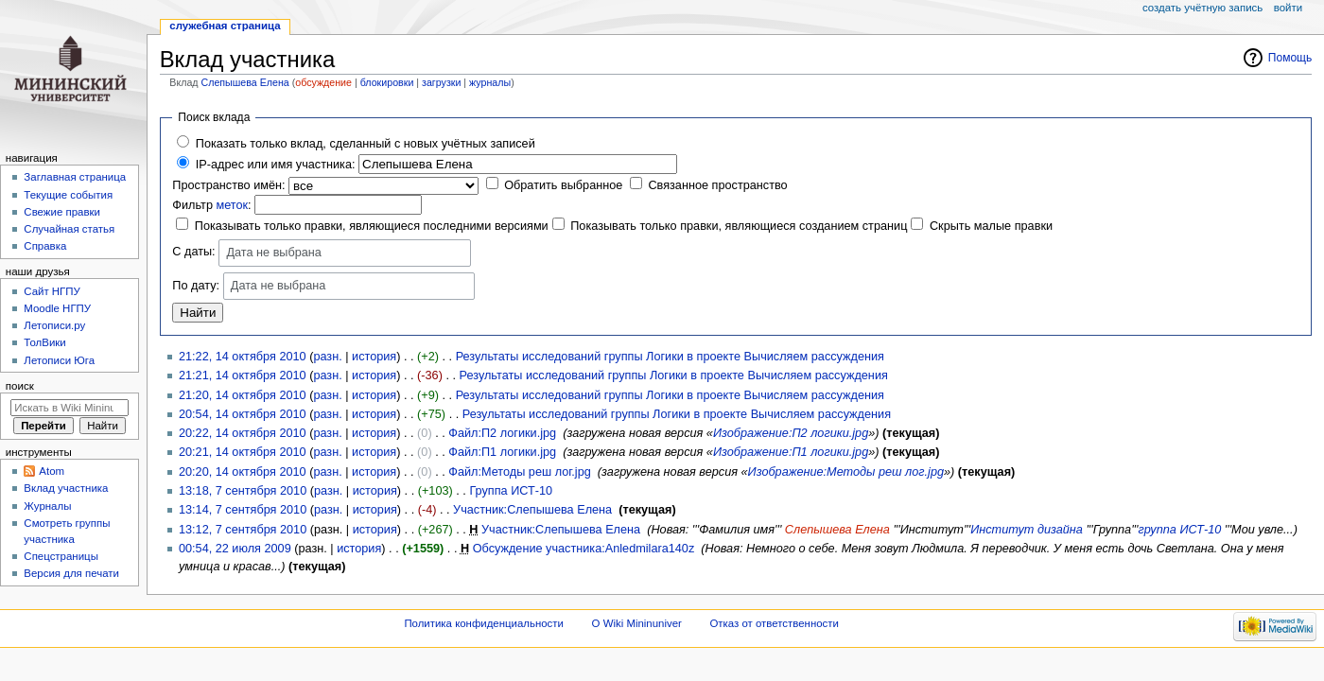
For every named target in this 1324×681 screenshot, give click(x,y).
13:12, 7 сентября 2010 (242, 529)
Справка (45, 246)
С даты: (193, 252)
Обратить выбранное (563, 185)
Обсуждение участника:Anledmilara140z (584, 548)
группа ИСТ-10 (1179, 529)
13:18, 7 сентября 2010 (242, 491)
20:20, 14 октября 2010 (242, 472)
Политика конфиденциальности (484, 623)
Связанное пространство (717, 185)
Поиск (20, 386)
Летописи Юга (59, 360)
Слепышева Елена (245, 82)
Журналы (47, 506)
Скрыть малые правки (991, 226)
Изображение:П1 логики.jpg (790, 452)
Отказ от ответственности (773, 623)
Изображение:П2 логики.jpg (790, 433)
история (374, 356)
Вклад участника (66, 488)
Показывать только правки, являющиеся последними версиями (372, 226)
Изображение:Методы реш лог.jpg (846, 472)
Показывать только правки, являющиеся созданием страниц (738, 226)
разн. (327, 356)
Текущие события (68, 195)
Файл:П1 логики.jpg (502, 452)
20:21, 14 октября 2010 (242, 452)
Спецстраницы (61, 556)
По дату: (195, 285)
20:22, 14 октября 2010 (242, 433)
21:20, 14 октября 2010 (242, 395)
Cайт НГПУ (51, 291)
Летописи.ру (54, 325)
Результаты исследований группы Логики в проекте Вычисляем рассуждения (670, 356)
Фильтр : (211, 205)
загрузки (441, 82)
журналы (490, 82)
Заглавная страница (75, 177)
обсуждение (323, 82)
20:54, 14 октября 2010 (242, 414)
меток (232, 205)
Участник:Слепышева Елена (532, 509)
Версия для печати (71, 573)
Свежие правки (62, 212)
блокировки (387, 82)
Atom (51, 471)
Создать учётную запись (1202, 7)
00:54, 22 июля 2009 (235, 548)
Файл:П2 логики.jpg (502, 433)
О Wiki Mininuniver (637, 623)
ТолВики (44, 342)
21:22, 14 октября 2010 (242, 356)
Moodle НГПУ (57, 308)
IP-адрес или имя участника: (276, 164)
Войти (1288, 7)
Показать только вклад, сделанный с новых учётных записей (365, 143)
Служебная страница (224, 25)
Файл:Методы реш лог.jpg (519, 472)
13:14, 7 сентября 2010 (242, 509)
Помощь (1290, 57)
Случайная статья (69, 229)
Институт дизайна (1026, 529)
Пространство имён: (228, 185)
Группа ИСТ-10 (510, 491)
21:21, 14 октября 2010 (242, 375)
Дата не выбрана (274, 253)
